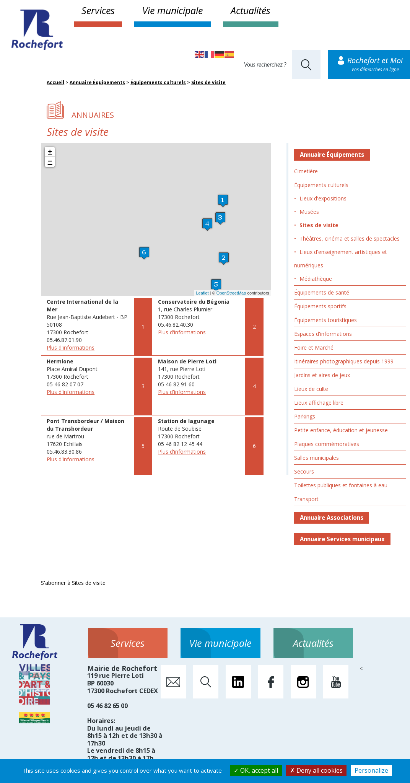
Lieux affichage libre (318, 402)
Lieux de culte (311, 388)
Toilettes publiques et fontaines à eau (340, 485)
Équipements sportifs (320, 306)
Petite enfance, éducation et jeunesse (341, 430)
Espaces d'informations (323, 333)
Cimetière (306, 171)
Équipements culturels (158, 82)
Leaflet (202, 293)
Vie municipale (172, 10)
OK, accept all (256, 770)
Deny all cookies (316, 770)
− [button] (50, 162)
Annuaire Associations (331, 517)
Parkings (304, 416)
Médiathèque (315, 278)
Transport (306, 499)
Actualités (250, 10)
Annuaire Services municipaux (342, 539)
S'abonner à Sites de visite (73, 582)
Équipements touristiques (325, 320)
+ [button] (50, 151)
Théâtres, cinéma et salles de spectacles (349, 238)
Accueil (55, 82)
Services (98, 10)
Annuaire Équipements (97, 82)
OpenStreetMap (231, 293)
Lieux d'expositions (323, 198)
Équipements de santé (321, 292)
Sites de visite (208, 82)
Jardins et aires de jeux (322, 375)
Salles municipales (316, 457)
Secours (304, 471)
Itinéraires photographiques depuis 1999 (344, 361)
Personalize (371, 770)
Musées (309, 211)
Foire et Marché (314, 347)
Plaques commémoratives (326, 444)
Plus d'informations (70, 347)
